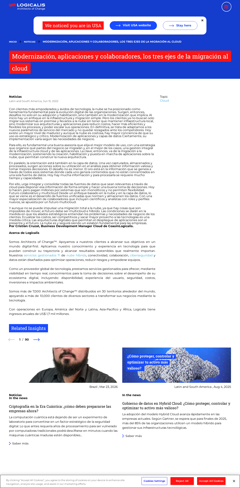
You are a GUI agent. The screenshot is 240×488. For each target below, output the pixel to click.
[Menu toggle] (226, 6)
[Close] (234, 483)
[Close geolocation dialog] (203, 20)
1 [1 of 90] (19, 339)
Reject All (182, 482)
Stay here (183, 25)
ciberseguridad (141, 255)
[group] (63, 406)
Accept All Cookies (211, 482)
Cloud (164, 100)
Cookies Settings (154, 482)
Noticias (29, 41)
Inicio (13, 41)
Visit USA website (136, 25)
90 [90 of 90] (27, 339)
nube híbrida (76, 255)
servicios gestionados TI (42, 255)
